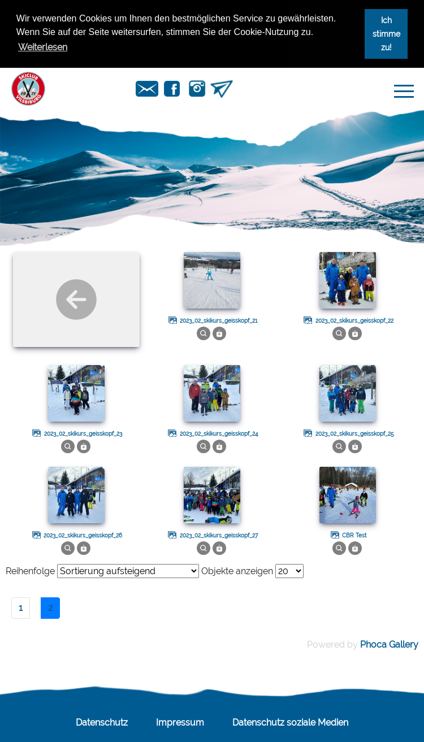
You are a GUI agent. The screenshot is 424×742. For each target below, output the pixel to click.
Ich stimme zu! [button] (386, 33)
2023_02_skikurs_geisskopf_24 (219, 434)
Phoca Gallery (389, 644)
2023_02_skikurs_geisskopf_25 (354, 434)
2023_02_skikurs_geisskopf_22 (354, 321)
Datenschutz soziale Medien (290, 722)
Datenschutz (102, 722)
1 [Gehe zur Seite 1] (21, 607)
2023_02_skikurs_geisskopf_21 (218, 321)
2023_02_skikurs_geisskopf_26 (83, 535)
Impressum (180, 722)
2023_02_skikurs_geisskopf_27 (219, 535)
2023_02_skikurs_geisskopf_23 (83, 434)
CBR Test (354, 535)
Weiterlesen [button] (42, 47)
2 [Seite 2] (50, 607)
